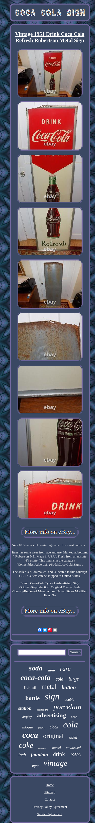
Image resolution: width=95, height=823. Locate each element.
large (73, 679)
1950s (41, 727)
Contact (50, 799)
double (69, 699)
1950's (75, 754)
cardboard (42, 709)
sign (52, 696)
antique (27, 727)
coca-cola (35, 677)
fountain (39, 754)
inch (22, 754)
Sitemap (49, 792)
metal (48, 686)
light (35, 766)
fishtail (30, 687)
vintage (55, 763)
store (51, 670)
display (27, 717)
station (25, 708)
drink (59, 754)
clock (54, 727)
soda (35, 668)
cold (59, 679)
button (69, 687)
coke (26, 745)
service (41, 748)
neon (74, 717)
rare (65, 668)
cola (70, 724)
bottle (32, 698)
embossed (73, 748)
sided (73, 737)
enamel (56, 748)
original (53, 736)
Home (50, 785)
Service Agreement (49, 814)
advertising (51, 715)
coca (30, 735)
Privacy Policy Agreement (49, 807)
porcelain (67, 707)
